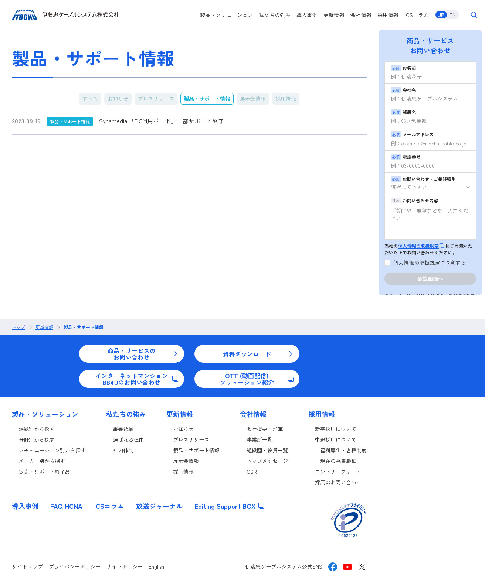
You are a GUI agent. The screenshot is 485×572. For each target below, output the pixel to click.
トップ (18, 327)
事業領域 (123, 428)
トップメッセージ (267, 461)
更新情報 (334, 14)
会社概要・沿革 (265, 428)
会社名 (403, 90)
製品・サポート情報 (207, 98)
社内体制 (123, 450)
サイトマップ (27, 566)
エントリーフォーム (338, 471)
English (156, 566)
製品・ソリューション (226, 14)
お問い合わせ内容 (414, 200)
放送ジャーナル (159, 506)
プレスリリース (156, 98)
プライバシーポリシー (75, 566)
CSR (252, 471)
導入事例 (307, 14)
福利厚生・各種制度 (343, 450)
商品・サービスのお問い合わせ (143, 354)
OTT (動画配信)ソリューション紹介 (257, 379)
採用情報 (387, 14)
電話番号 (405, 157)
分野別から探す (36, 439)
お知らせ (118, 98)
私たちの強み (275, 14)
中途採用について (335, 439)
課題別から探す (36, 428)
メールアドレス (412, 134)
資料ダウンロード (258, 353)
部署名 (403, 112)
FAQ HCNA (66, 506)
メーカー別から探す (41, 461)
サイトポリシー (124, 566)
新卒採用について (335, 428)
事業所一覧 (259, 439)
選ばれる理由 (128, 439)
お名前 (403, 68)
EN (453, 14)
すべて (90, 98)
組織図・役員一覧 (267, 450)
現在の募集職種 (338, 461)
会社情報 (361, 14)
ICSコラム (416, 14)
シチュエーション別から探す (52, 450)
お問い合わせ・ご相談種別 (423, 179)
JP (441, 14)
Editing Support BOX (229, 506)
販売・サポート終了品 (44, 471)
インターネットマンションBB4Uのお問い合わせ (136, 379)
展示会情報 (253, 98)
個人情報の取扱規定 (421, 246)
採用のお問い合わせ (338, 482)
